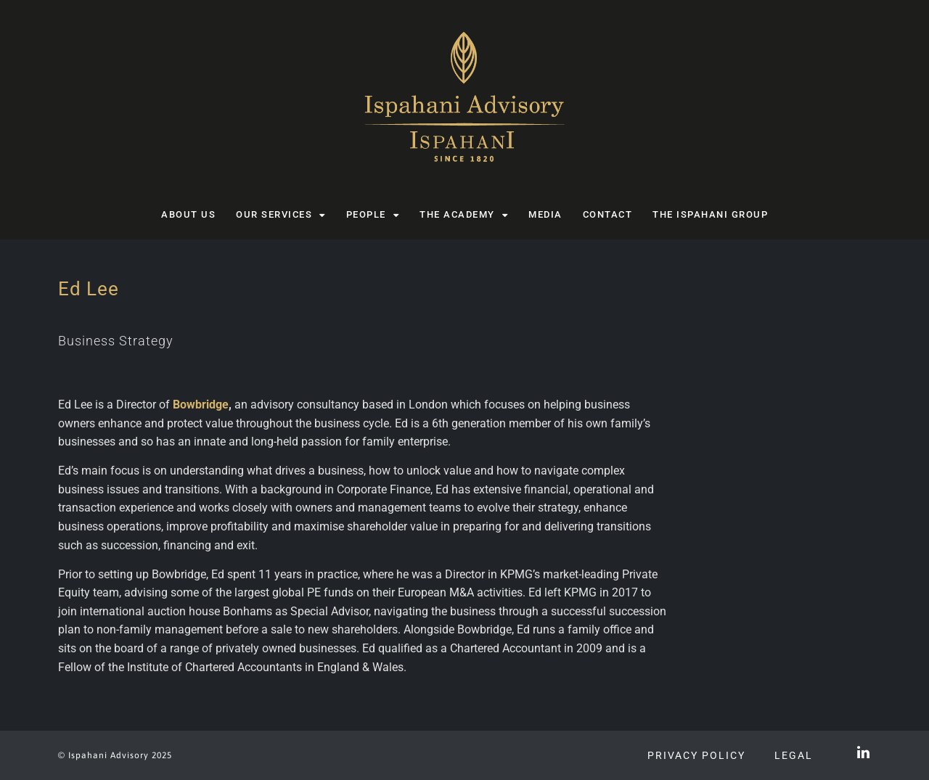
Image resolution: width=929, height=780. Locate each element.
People (373, 215)
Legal (793, 755)
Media (545, 214)
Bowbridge (201, 404)
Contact (608, 214)
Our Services (281, 215)
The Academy (464, 215)
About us (188, 214)
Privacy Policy (696, 755)
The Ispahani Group (710, 214)
